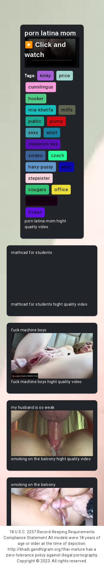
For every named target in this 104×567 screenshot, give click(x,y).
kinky (45, 75)
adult (52, 132)
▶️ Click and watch (45, 49)
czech (57, 155)
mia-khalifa (40, 110)
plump (56, 121)
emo (66, 167)
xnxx (33, 132)
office (61, 189)
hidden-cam (41, 201)
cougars (37, 189)
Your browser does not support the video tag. (52, 278)
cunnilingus (40, 87)
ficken (35, 212)
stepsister (39, 178)
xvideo (35, 155)
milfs (67, 110)
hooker (36, 98)
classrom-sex (43, 144)
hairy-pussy (40, 167)
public (34, 121)
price (64, 75)
